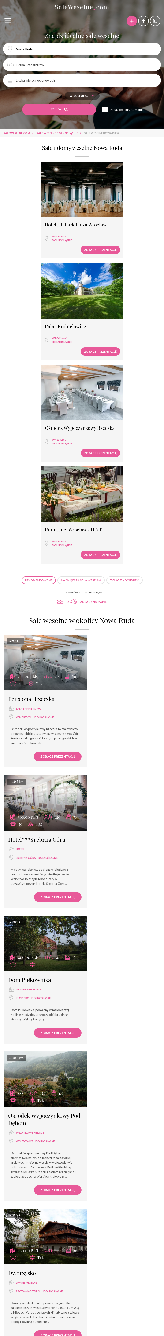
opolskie (114, 955)
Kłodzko (22, 641)
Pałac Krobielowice (108, 219)
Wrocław (24, 231)
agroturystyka (105, 1267)
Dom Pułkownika (29, 623)
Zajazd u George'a (111, 936)
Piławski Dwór (107, 1084)
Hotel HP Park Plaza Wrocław (40, 219)
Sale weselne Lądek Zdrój (33, 1200)
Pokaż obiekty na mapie (127, 110)
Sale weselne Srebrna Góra (81, 1217)
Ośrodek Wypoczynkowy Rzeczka (35, 319)
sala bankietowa (28, 492)
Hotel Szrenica (30, 1301)
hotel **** (17, 1259)
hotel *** (119, 1250)
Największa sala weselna (81, 369)
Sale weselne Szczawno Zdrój (126, 1200)
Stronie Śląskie (26, 1102)
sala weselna (21, 1250)
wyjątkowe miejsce (111, 640)
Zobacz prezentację (57, 244)
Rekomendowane (38, 369)
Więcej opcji (82, 96)
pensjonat (23, 1094)
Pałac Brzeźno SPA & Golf (126, 1301)
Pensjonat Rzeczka (31, 483)
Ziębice (101, 955)
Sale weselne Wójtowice (84, 1208)
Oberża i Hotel (20, 1309)
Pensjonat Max (33, 1317)
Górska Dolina (26, 1084)
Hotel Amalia (48, 1309)
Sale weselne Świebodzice (128, 1208)
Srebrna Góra (107, 501)
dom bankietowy (28, 632)
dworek (51, 1267)
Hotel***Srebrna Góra (117, 483)
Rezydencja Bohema (45, 1326)
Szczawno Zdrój (28, 798)
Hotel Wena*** (101, 1309)
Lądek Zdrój (106, 805)
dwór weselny (26, 789)
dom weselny (106, 946)
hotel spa (107, 1259)
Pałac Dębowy (89, 1301)
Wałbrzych (25, 330)
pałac (149, 1259)
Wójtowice (105, 648)
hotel (101, 492)
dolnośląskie (27, 235)
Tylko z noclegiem (124, 369)
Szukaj (59, 109)
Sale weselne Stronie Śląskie (37, 1208)
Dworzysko (22, 780)
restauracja (25, 953)
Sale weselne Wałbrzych (78, 1200)
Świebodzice (25, 962)
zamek (101, 797)
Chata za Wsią (130, 1317)
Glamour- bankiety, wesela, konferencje (82, 1317)
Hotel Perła (74, 1309)
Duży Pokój (124, 1326)
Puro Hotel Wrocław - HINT (116, 316)
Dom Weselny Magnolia (136, 1309)
